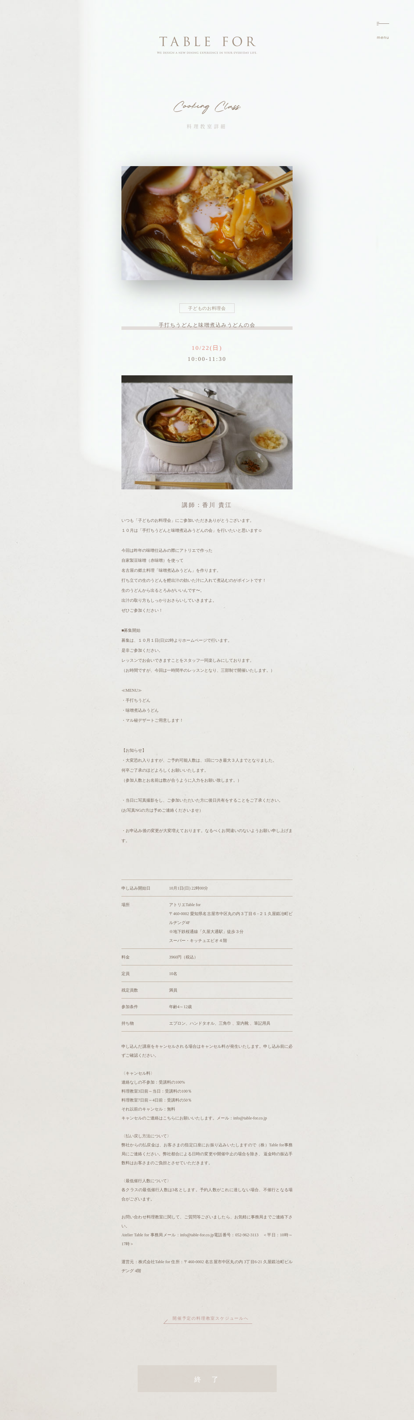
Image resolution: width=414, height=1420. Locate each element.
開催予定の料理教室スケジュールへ (210, 1318)
